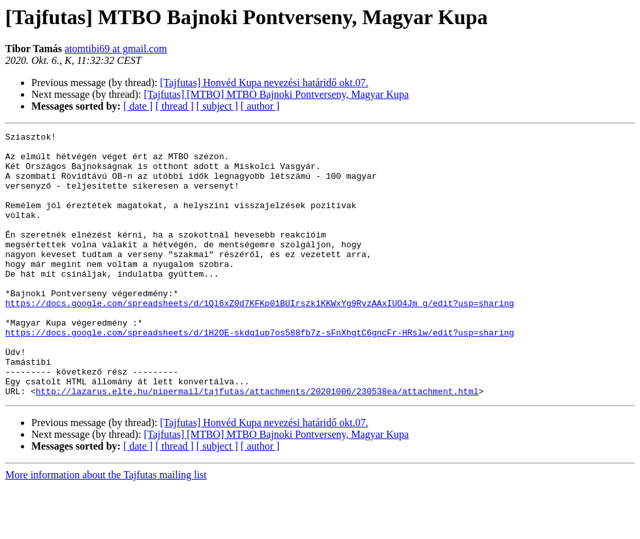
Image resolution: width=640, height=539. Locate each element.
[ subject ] (217, 106)
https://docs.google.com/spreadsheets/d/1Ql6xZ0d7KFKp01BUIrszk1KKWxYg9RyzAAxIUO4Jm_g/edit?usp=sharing (259, 338)
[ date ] (138, 106)
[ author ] (260, 106)
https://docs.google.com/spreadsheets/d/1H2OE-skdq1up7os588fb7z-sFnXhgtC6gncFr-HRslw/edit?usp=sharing (259, 373)
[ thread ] (174, 106)
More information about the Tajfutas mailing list (106, 527)
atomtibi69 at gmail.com (116, 48)
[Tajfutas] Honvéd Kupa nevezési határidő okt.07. (264, 82)
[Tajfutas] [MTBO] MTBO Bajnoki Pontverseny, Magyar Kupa (276, 94)
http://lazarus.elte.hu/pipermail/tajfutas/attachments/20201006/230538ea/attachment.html (257, 444)
